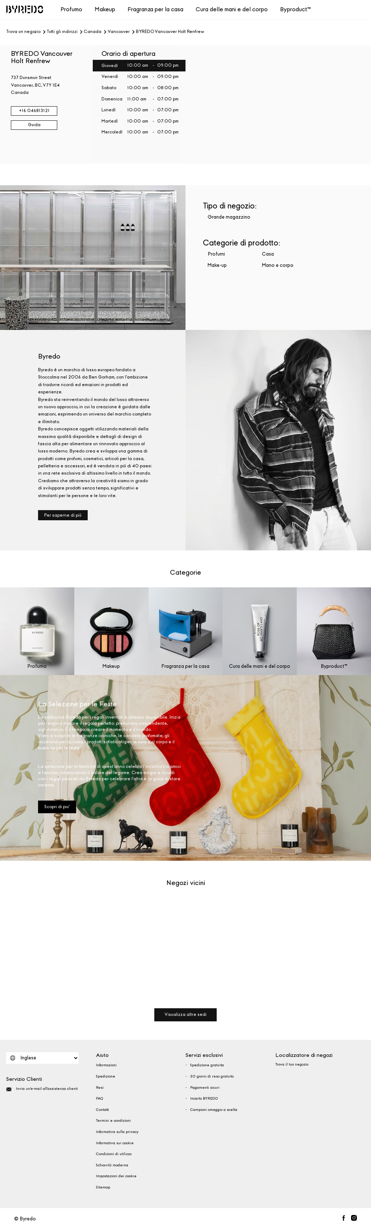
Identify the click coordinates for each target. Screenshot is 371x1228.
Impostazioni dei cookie (116, 1176)
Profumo (71, 9)
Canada (92, 32)
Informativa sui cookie (115, 1143)
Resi (100, 1088)
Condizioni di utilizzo (114, 1154)
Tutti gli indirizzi (62, 32)
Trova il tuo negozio (291, 1064)
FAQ (99, 1098)
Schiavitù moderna (112, 1165)
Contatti (102, 1110)
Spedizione (105, 1076)
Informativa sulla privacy (117, 1132)
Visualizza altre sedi (185, 1014)
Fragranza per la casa (155, 9)
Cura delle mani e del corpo (232, 9)
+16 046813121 (34, 110)
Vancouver (119, 32)
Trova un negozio (23, 32)
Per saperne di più (63, 515)
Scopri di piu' (57, 806)
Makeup (105, 9)
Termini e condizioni (113, 1121)
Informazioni (106, 1065)
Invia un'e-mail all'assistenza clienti (42, 1089)
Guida (34, 124)
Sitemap (103, 1187)
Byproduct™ (295, 9)
